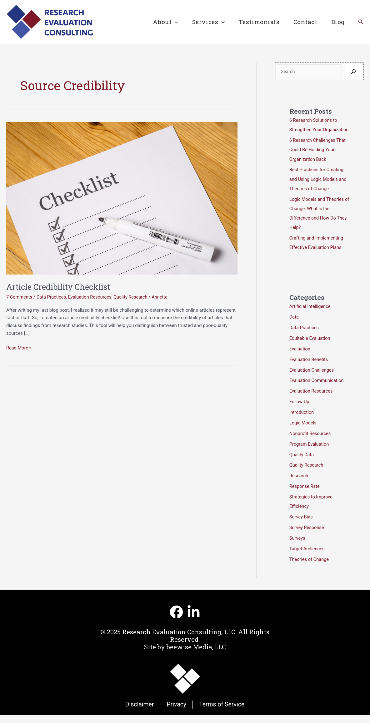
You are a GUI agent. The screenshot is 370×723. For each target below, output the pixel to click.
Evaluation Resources (92, 297)
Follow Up (299, 410)
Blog (338, 22)
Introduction (302, 420)
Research (299, 484)
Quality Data (302, 463)
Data (294, 326)
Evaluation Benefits (309, 368)
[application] (173, 21)
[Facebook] (176, 619)
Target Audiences (307, 556)
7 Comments (19, 297)
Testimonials (258, 22)
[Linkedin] (193, 619)
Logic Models (303, 431)
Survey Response (307, 535)
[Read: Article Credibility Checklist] (122, 198)
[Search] (353, 71)
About (164, 21)
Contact (305, 22)
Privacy (176, 712)
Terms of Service (222, 712)
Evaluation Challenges (312, 378)
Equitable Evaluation (310, 347)
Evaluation (300, 357)
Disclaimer (138, 712)
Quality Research (134, 297)
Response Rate (305, 494)
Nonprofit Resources (310, 442)
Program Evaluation (309, 452)
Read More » (19, 348)
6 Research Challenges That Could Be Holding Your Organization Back (318, 159)
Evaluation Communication (317, 389)
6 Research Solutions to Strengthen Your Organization (314, 129)
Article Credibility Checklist (61, 286)
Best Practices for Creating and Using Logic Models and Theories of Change (318, 188)
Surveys (297, 546)
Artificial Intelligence (310, 315)
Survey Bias (301, 525)
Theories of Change (309, 567)
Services (207, 21)
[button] (361, 22)
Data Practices (52, 297)
